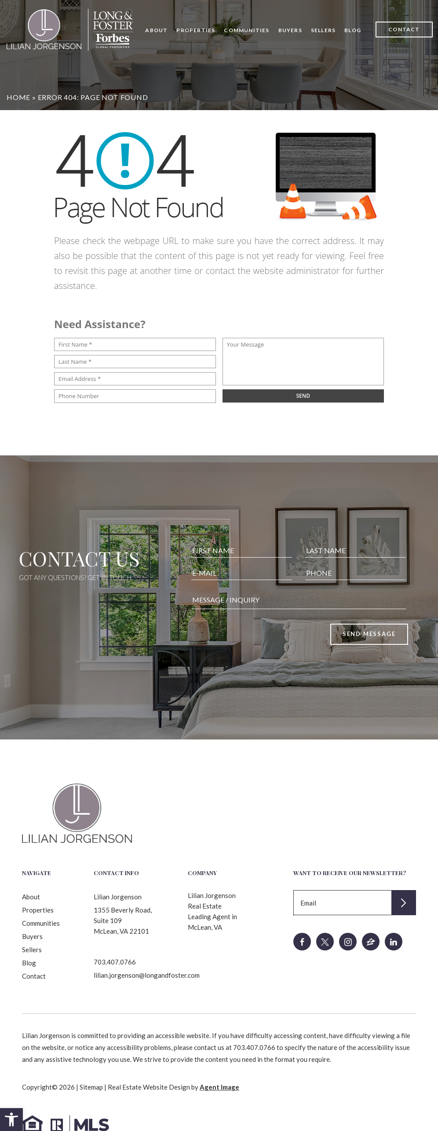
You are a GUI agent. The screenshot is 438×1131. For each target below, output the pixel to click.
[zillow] (371, 941)
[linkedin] (393, 941)
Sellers (323, 30)
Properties (195, 30)
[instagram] (348, 941)
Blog (352, 30)
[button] (11, 1119)
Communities (246, 30)
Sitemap (91, 1087)
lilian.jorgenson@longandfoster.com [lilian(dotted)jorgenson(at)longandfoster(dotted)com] (147, 975)
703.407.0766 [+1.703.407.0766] (115, 962)
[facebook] (302, 941)
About (156, 30)
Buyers (290, 30)
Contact (404, 29)
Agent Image (219, 1087)
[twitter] (325, 941)
